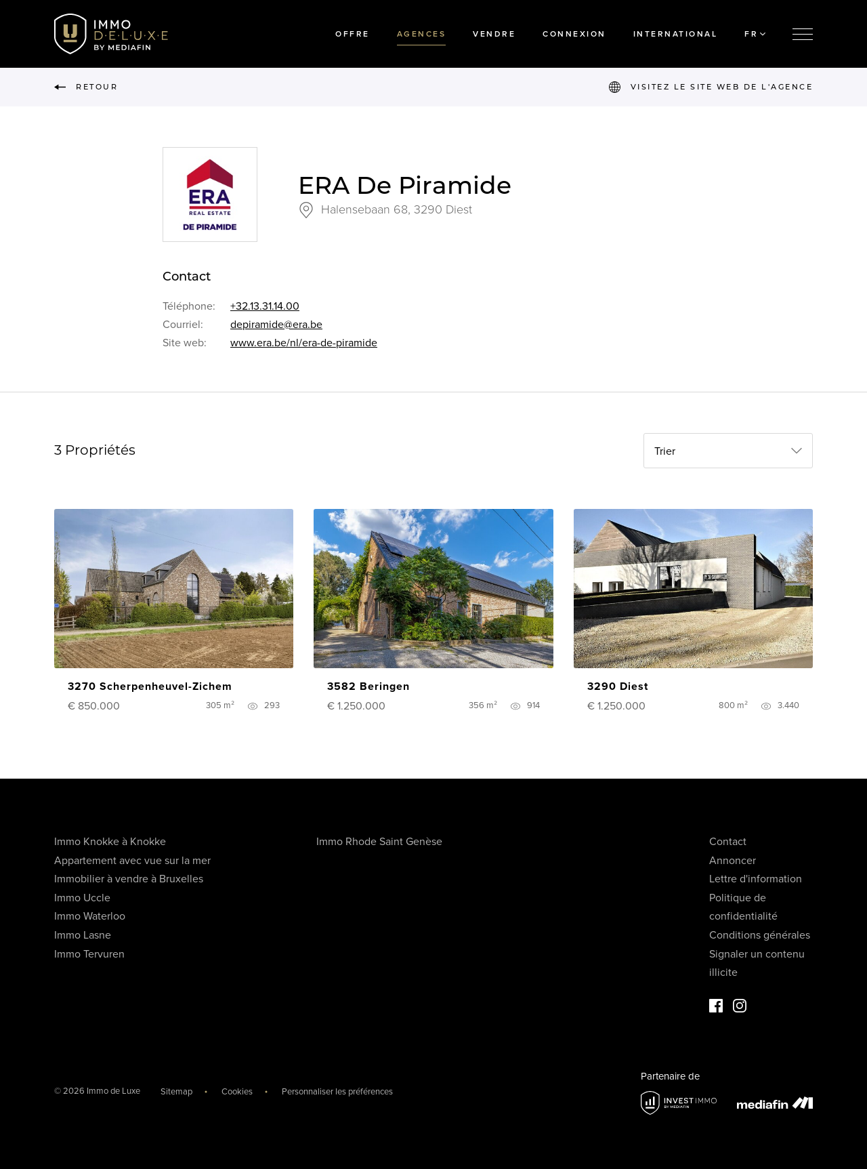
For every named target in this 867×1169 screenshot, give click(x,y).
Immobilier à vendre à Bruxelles (128, 879)
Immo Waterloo (89, 916)
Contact (727, 841)
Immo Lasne (82, 935)
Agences (421, 34)
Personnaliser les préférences (337, 1091)
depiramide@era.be (276, 324)
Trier (664, 451)
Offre (352, 34)
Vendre (494, 34)
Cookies (237, 1091)
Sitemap (176, 1091)
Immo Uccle (82, 898)
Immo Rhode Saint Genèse (379, 841)
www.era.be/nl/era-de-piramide (303, 343)
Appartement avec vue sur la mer (132, 860)
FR (754, 34)
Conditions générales (759, 935)
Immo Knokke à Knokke (110, 841)
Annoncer (732, 860)
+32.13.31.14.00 (264, 306)
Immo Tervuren (89, 954)
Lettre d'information (755, 879)
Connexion (574, 34)
